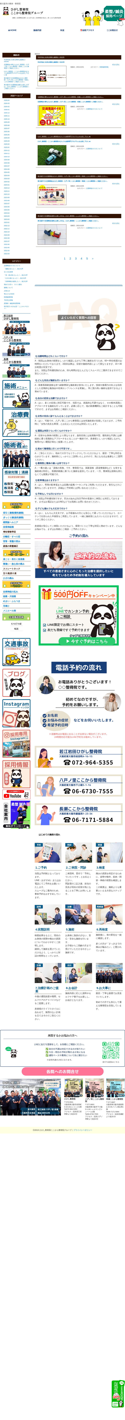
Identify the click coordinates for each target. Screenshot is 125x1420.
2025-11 (6, 116)
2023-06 (6, 207)
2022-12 (6, 225)
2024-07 (6, 166)
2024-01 (6, 185)
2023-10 (6, 194)
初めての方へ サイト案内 (13, 284)
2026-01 (6, 109)
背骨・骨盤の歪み (11, 541)
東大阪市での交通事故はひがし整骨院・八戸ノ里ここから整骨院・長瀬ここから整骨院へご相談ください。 (16, 79)
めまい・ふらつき (11, 601)
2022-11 (6, 229)
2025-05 (6, 135)
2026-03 (6, 103)
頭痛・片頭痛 (9, 596)
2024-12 (6, 150)
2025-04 (6, 138)
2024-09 (6, 160)
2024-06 (6, 169)
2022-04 (6, 250)
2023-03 (6, 216)
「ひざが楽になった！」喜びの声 (15, 278)
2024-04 (6, 175)
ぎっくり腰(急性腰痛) (13, 517)
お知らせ (7, 291)
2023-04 (6, 213)
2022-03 (6, 254)
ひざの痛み (8, 578)
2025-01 (6, 147)
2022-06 (6, 244)
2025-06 (6, 131)
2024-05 (6, 172)
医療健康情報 (8, 297)
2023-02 (6, 219)
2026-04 (6, 100)
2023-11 (6, 191)
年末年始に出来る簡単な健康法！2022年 (51, 57)
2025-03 (6, 141)
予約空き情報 (8, 300)
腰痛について (8, 287)
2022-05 (6, 247)
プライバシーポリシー (82, 1130)
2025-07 (6, 128)
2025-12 (6, 113)
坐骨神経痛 (8, 527)
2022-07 (6, 241)
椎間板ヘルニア (10, 522)
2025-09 (6, 122)
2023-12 (6, 188)
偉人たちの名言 (9, 294)
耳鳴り (6, 606)
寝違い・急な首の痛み (13, 564)
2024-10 (6, 156)
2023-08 (6, 200)
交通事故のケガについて (12, 265)
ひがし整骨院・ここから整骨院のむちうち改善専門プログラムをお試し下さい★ (16, 73)
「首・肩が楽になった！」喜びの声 (16, 275)
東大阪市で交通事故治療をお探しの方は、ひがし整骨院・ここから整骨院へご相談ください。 (16, 86)
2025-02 (6, 144)
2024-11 (6, 153)
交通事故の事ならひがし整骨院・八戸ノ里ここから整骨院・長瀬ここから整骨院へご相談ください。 (16, 66)
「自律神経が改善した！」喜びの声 (16, 281)
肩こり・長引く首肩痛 (13, 559)
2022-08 (6, 238)
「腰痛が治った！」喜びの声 (13, 269)
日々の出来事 (8, 272)
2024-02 (6, 181)
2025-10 (6, 119)
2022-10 (6, 232)
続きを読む (116, 64)
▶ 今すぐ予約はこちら (87, 641)
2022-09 (6, 235)
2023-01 (6, 222)
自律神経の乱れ (10, 592)
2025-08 (6, 125)
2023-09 (6, 197)
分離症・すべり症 (11, 536)
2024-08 (6, 163)
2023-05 (6, 210)
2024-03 (6, 178)
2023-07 (6, 203)
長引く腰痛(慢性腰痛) (13, 513)
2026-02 (6, 106)
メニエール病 (9, 611)
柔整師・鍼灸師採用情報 (12, 303)
